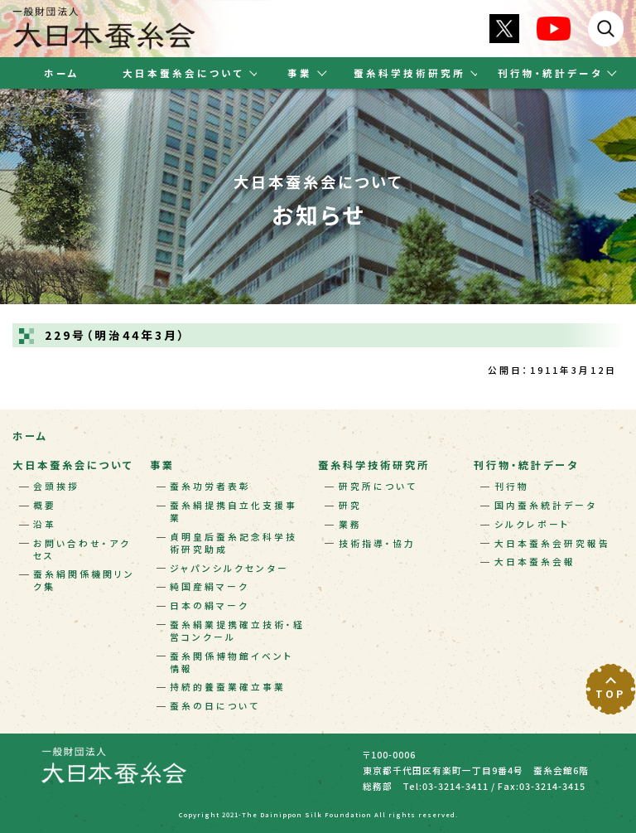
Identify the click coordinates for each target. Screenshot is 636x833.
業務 (350, 524)
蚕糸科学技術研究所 (374, 465)
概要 (44, 505)
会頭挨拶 (56, 486)
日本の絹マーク (209, 605)
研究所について (378, 486)
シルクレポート (532, 524)
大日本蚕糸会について (72, 465)
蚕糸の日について (215, 706)
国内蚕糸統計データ (545, 505)
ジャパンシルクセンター (229, 568)
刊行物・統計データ (526, 465)
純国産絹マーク (209, 586)
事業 (162, 465)
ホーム (62, 73)
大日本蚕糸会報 (535, 561)
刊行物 (511, 486)
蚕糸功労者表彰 (210, 486)
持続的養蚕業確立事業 (228, 686)
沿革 (44, 524)
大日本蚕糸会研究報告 (552, 543)
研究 (350, 505)
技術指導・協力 (377, 543)
